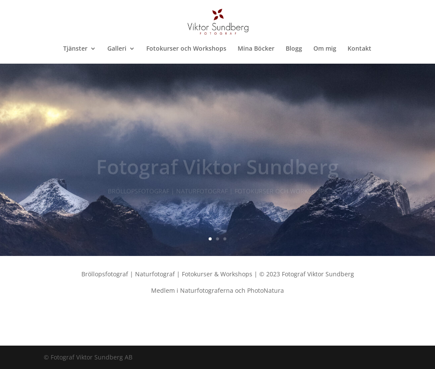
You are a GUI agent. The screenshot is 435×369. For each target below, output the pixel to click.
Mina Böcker (256, 48)
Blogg (294, 48)
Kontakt (359, 48)
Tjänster (75, 48)
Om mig (324, 48)
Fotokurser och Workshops (186, 48)
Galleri (116, 48)
